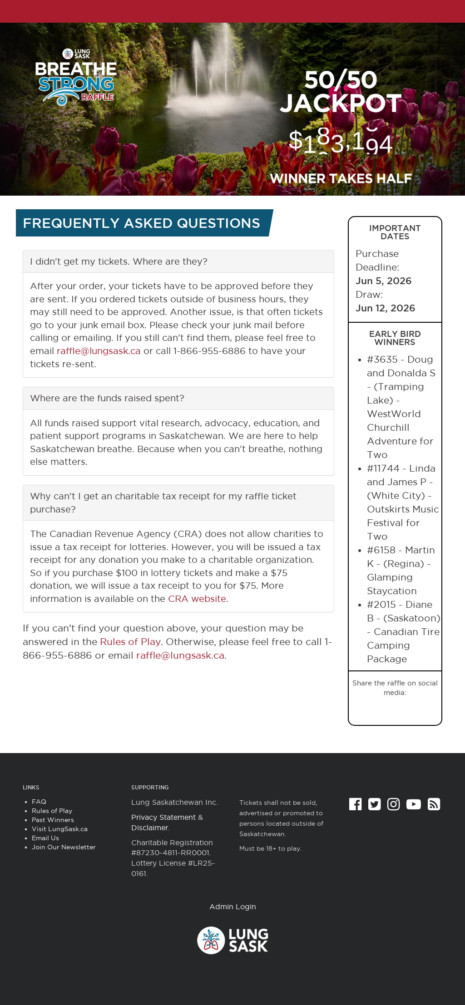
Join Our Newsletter (64, 847)
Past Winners (53, 819)
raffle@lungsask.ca (99, 351)
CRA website (197, 599)
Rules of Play (130, 641)
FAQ (39, 801)
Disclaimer (149, 827)
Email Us (45, 838)
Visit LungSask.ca (60, 829)
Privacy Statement (163, 817)
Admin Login (232, 906)
